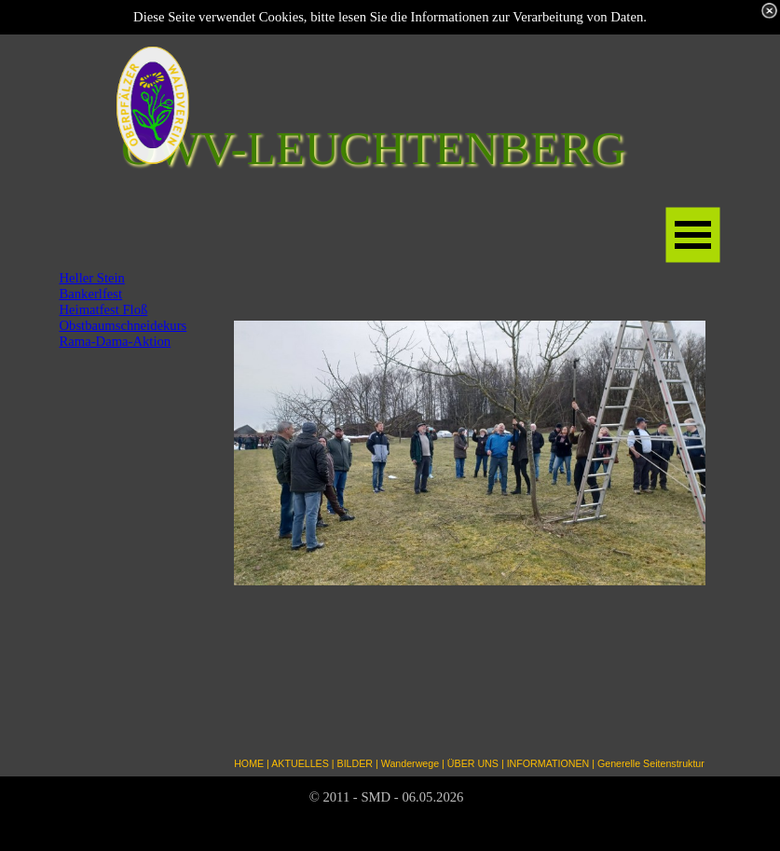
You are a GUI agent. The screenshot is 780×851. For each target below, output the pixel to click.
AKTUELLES (300, 763)
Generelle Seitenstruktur (651, 763)
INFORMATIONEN (548, 763)
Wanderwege (410, 763)
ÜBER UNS (473, 763)
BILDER (355, 763)
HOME (249, 763)
